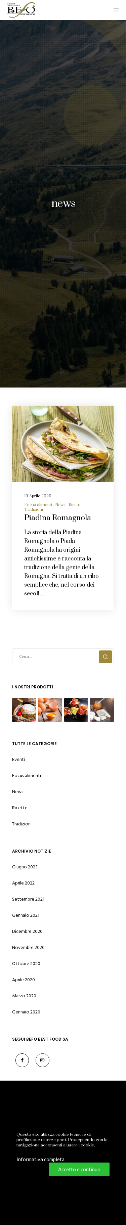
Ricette (75, 504)
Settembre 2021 (28, 899)
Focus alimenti (38, 504)
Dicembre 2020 (27, 931)
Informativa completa (40, 1159)
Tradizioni (33, 509)
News (60, 504)
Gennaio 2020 (26, 1012)
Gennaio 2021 (25, 915)
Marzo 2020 (24, 996)
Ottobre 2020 (26, 963)
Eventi (18, 759)
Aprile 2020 (23, 980)
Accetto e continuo (79, 1169)
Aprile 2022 (23, 883)
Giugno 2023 (25, 867)
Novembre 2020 (28, 947)
